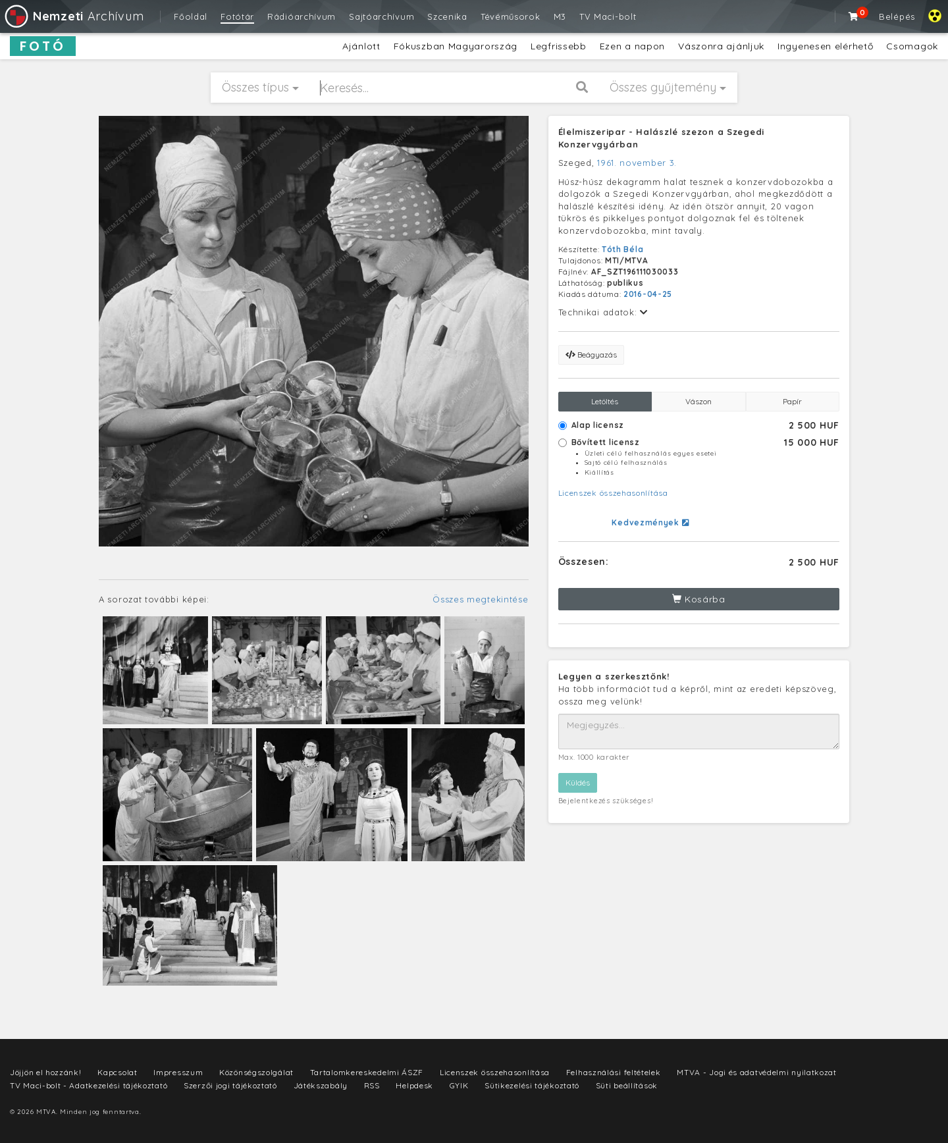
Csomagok (912, 46)
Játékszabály (321, 1085)
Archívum (73, 16)
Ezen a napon (632, 46)
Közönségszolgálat (256, 1072)
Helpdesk (414, 1085)
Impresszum (178, 1072)
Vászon (698, 401)
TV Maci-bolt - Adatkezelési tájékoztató (88, 1085)
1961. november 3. (637, 162)
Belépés (897, 16)
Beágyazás (591, 354)
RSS (372, 1085)
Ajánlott (361, 46)
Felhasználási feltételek (613, 1072)
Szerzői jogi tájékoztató (230, 1085)
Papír (792, 401)
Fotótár (237, 16)
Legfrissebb (559, 46)
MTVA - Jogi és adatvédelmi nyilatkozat (757, 1072)
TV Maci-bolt (607, 16)
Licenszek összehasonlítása (613, 493)
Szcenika (447, 16)
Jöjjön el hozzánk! (46, 1072)
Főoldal (190, 16)
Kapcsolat (117, 1072)
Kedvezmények (650, 522)
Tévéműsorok (510, 16)
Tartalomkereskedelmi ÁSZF (367, 1072)
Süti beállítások (627, 1085)
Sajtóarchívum (381, 16)
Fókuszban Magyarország (455, 46)
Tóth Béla (622, 249)
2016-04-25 (647, 294)
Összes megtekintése (480, 599)
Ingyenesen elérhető (825, 46)
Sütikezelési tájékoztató (532, 1085)
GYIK (459, 1085)
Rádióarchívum (301, 16)
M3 (560, 16)
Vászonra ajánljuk (721, 46)
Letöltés (604, 401)
